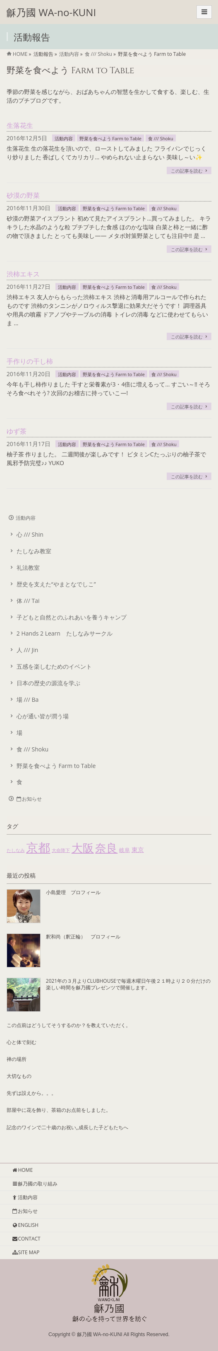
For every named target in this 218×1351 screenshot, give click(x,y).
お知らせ (29, 798)
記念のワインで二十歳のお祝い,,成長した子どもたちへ (67, 1127)
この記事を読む (187, 171)
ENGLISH (25, 1225)
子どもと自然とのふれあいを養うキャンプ (72, 617)
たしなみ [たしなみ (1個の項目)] (16, 850)
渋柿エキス (23, 273)
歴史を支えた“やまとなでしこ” (56, 584)
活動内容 (64, 138)
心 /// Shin (30, 534)
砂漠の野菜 (23, 195)
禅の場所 (16, 1059)
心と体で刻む (21, 1042)
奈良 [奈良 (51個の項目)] (106, 847)
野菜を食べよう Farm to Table (110, 138)
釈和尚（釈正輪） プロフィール (83, 936)
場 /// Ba (28, 699)
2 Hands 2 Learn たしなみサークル (65, 633)
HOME (22, 1169)
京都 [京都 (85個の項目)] (38, 847)
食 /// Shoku (160, 138)
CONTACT (26, 1238)
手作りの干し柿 (30, 361)
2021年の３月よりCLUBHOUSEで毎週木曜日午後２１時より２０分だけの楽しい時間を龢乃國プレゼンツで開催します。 (128, 984)
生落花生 (20, 125)
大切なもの (19, 1076)
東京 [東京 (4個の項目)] (138, 849)
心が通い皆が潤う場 (43, 716)
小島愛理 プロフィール (73, 892)
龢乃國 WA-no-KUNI (51, 12)
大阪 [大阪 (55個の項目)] (83, 847)
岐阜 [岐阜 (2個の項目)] (124, 850)
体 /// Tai (28, 601)
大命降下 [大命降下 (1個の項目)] (61, 850)
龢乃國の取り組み (34, 1183)
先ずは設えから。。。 (31, 1093)
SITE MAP (25, 1252)
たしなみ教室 (34, 551)
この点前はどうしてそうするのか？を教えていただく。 (69, 1025)
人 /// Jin (27, 650)
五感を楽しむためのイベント (54, 666)
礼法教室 (28, 567)
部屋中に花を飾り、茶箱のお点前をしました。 (59, 1109)
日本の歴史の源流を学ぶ (48, 683)
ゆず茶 (16, 431)
